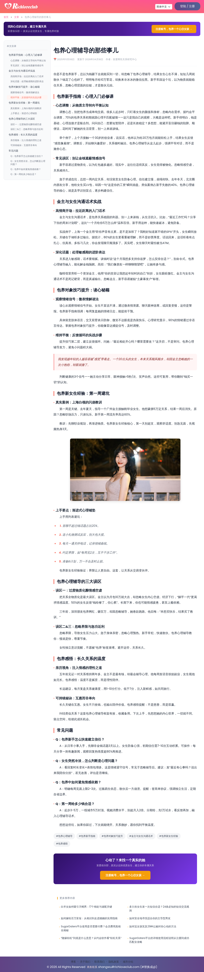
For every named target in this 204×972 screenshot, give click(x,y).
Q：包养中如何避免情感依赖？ (25, 169)
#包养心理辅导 (64, 836)
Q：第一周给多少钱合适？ (23, 174)
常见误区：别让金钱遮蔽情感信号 (27, 65)
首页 (6, 17)
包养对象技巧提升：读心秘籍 (24, 87)
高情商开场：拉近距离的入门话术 (27, 76)
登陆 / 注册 (187, 6)
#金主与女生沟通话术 (141, 836)
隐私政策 (114, 962)
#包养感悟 (62, 843)
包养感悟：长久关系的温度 (23, 134)
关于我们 (85, 962)
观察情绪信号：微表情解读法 (24, 92)
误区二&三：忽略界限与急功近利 (26, 129)
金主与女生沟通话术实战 (22, 71)
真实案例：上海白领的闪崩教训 (25, 108)
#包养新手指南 (87, 836)
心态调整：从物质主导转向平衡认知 (28, 60)
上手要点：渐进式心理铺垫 (23, 113)
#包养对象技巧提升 (112, 836)
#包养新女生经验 (168, 836)
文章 (16, 17)
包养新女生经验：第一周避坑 (24, 102)
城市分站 (128, 962)
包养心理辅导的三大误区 (22, 119)
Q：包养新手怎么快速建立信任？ (26, 156)
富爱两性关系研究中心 (125, 59)
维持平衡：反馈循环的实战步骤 (25, 97)
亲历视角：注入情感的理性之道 (25, 140)
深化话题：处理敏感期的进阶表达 (27, 81)
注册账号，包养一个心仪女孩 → (174, 29)
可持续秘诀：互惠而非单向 (23, 145)
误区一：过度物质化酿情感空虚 (25, 124)
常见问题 (13, 150)
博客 (73, 962)
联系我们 (99, 962)
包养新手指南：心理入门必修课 (25, 55)
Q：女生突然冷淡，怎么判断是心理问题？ (27, 162)
